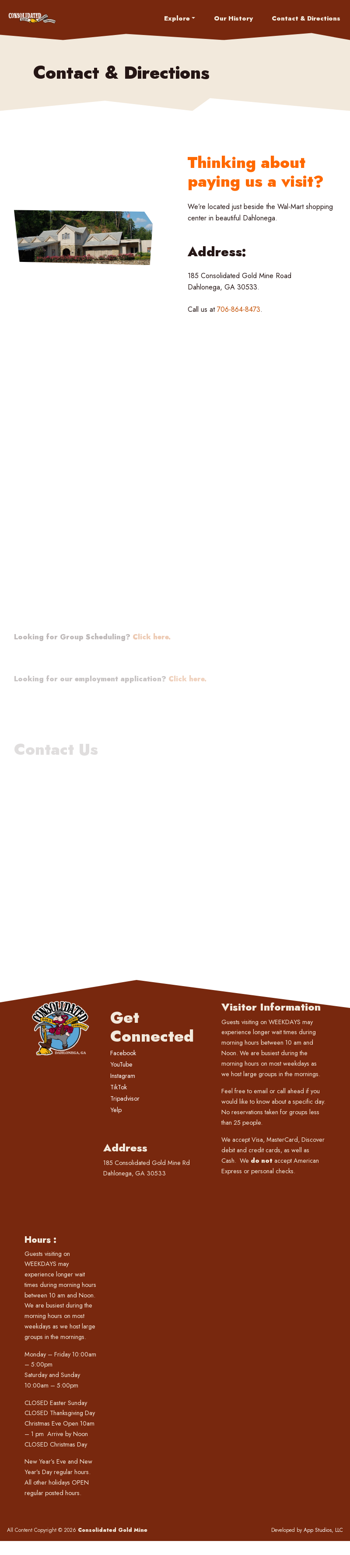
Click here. (152, 677)
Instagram (122, 1075)
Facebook (123, 1053)
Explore (177, 18)
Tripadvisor (125, 1098)
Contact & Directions (306, 18)
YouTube (121, 1064)
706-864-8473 (238, 309)
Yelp (116, 1109)
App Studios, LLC (323, 1530)
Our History (233, 18)
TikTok (118, 1087)
